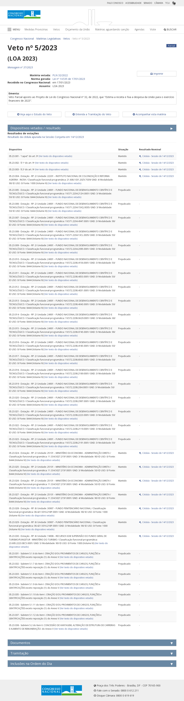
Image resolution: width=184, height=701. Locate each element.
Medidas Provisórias (36, 29)
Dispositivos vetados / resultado (35, 128)
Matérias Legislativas (48, 38)
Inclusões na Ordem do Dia (31, 663)
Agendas (139, 29)
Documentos (20, 643)
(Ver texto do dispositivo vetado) (55, 156)
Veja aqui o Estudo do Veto (34, 114)
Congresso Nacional (22, 38)
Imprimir (156, 73)
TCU (167, 2)
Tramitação (19, 653)
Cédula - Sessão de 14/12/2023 (156, 156)
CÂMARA (158, 2)
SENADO (148, 2)
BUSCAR (170, 29)
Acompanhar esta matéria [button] (149, 114)
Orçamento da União (77, 29)
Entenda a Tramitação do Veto (92, 114)
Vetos (56, 29)
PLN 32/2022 (60, 75)
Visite (153, 29)
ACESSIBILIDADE (133, 2)
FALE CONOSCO (115, 2)
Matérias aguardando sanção (112, 29)
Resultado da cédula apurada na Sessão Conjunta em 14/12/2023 (46, 137)
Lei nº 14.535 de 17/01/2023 (68, 79)
